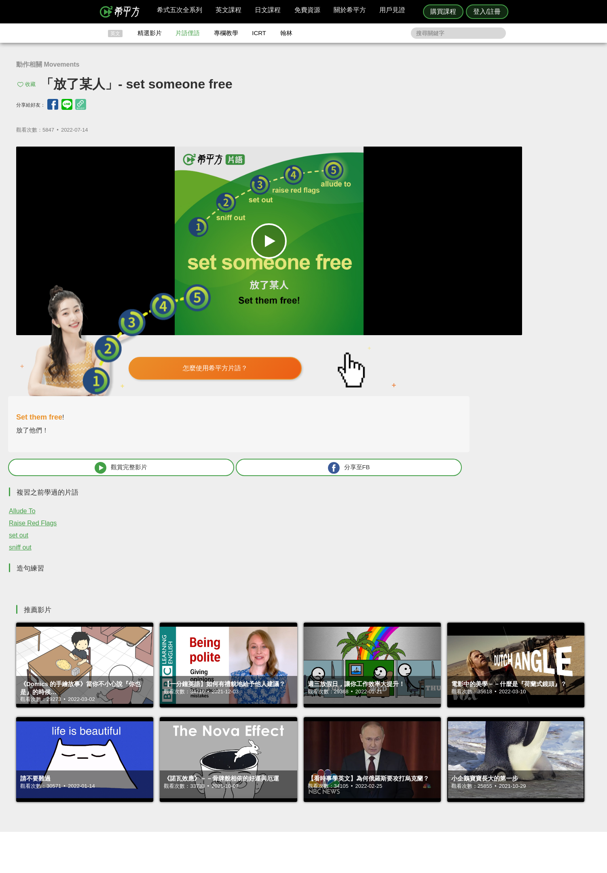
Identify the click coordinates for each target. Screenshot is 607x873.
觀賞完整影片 (423, 271)
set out (383, 339)
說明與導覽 (393, 775)
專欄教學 (226, 32)
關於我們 (351, 782)
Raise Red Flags (397, 327)
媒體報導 (351, 790)
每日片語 (313, 782)
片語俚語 (188, 32)
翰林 (286, 32)
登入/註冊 (487, 11)
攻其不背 (313, 767)
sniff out (384, 351)
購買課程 (443, 11)
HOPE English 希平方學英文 (235, 719)
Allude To (386, 315)
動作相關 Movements (47, 64)
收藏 (30, 84)
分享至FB (528, 271)
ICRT (259, 32)
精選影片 (149, 32)
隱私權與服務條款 (401, 767)
